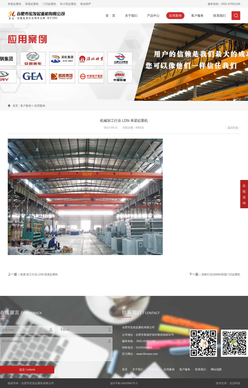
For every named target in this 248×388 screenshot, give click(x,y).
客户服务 (197, 15)
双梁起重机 (32, 3)
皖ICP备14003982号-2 (124, 383)
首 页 (110, 15)
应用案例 (175, 15)
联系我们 (219, 15)
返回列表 (232, 127)
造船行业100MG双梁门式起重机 (221, 274)
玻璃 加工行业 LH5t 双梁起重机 (39, 274)
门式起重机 (49, 3)
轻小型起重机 (68, 3)
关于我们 (131, 15)
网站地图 (216, 369)
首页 (15, 105)
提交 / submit (27, 369)
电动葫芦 (85, 3)
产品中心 (153, 15)
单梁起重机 (14, 3)
